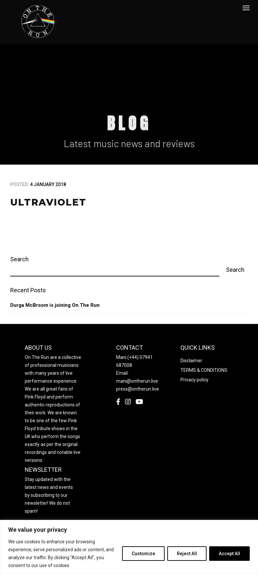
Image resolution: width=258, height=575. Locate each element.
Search (19, 259)
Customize (143, 553)
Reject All (187, 553)
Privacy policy (194, 379)
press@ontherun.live (137, 389)
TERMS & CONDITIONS (203, 370)
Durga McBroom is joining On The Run (55, 305)
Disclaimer (191, 360)
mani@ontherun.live (137, 381)
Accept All (229, 553)
